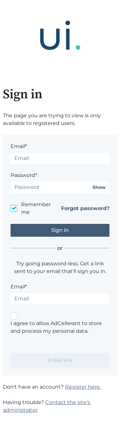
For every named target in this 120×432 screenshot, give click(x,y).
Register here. (83, 387)
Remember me (36, 208)
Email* (19, 146)
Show (99, 187)
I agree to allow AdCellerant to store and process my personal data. (56, 327)
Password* (24, 175)
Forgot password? (85, 208)
